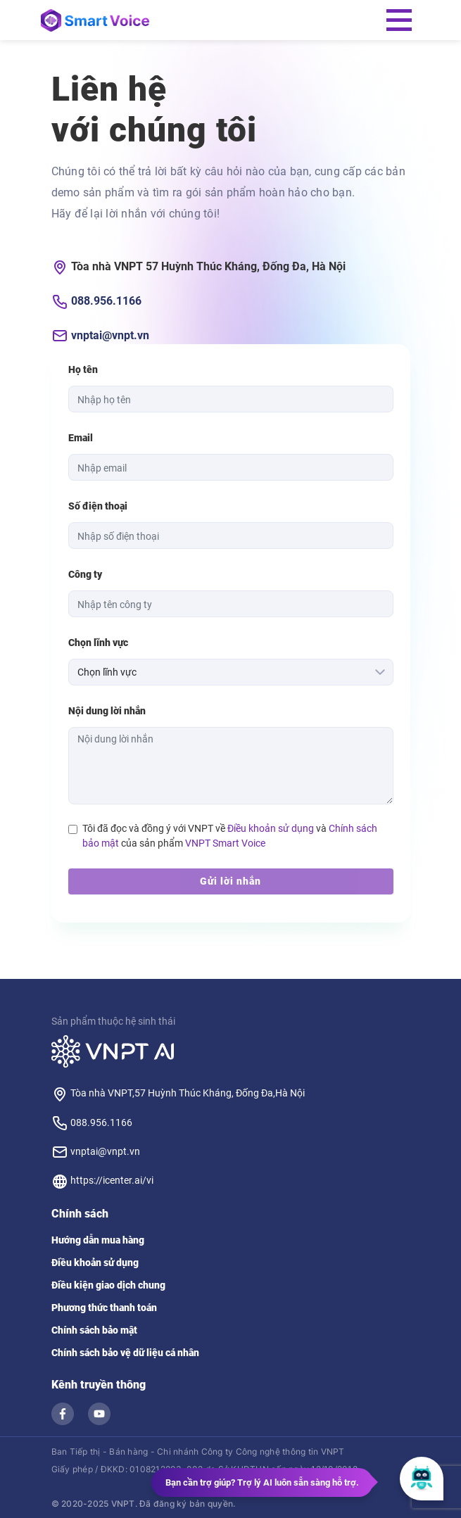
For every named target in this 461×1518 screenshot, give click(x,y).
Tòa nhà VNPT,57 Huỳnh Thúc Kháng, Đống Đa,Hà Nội (178, 1093)
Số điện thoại (97, 506)
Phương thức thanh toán (104, 1307)
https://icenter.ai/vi (102, 1180)
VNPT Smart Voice (225, 843)
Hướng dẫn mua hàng (97, 1240)
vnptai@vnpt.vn (110, 335)
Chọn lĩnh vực (98, 642)
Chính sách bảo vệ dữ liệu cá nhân (125, 1352)
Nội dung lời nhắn (107, 710)
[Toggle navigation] (399, 20)
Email (80, 437)
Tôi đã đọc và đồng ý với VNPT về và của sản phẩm (229, 836)
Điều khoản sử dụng (270, 828)
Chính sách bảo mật (94, 1330)
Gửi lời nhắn (230, 881)
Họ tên (83, 369)
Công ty (85, 574)
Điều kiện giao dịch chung (108, 1285)
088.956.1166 (106, 301)
